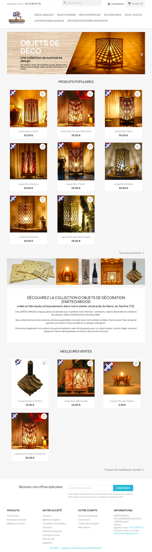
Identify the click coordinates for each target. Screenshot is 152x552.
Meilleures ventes (16, 523)
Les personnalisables (49, 20)
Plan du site (48, 538)
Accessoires (112, 14)
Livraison (47, 515)
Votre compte (87, 510)
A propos (47, 527)
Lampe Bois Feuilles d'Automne (76, 131)
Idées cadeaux (44, 14)
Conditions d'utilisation (54, 523)
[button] (17, 53)
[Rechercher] (81, 3)
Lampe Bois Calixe (123, 131)
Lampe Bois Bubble (123, 184)
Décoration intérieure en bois (87, 20)
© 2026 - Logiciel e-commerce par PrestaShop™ (76, 548)
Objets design (66, 14)
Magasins (47, 542)
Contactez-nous (51, 535)
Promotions (13, 515)
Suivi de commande (88, 515)
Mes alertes (84, 527)
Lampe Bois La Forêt (28, 131)
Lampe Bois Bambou (28, 184)
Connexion (84, 519)
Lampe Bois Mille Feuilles (76, 401)
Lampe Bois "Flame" (76, 184)
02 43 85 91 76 (33, 3)
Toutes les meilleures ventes (124, 470)
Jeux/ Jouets (133, 14)
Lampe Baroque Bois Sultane (75, 236)
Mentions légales (51, 519)
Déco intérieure (90, 14)
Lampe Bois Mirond (28, 236)
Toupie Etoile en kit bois (30, 401)
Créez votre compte (88, 523)
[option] (76, 53)
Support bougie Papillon (122, 401)
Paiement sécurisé (52, 531)
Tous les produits (132, 253)
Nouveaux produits (16, 519)
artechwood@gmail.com (126, 533)
